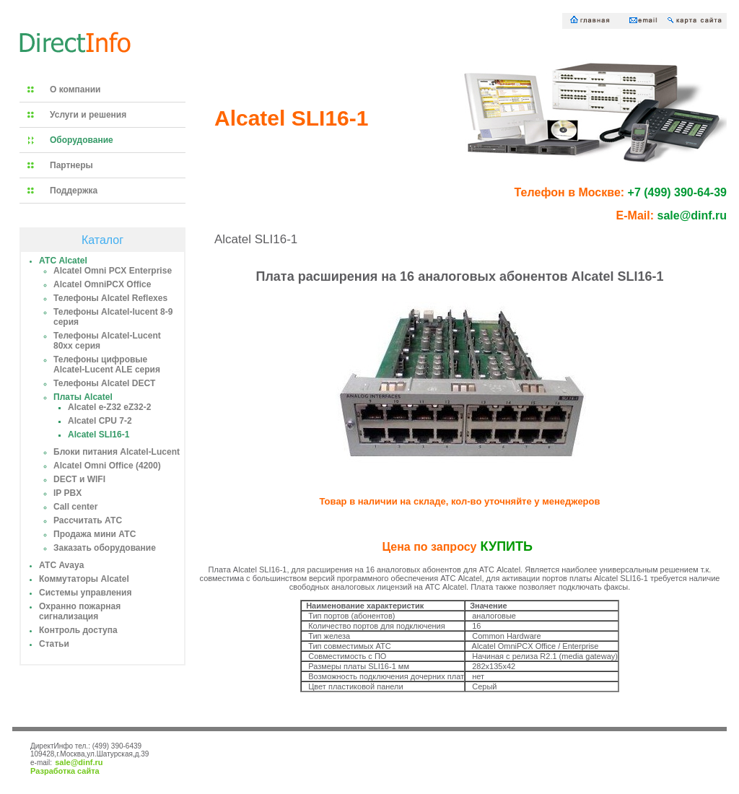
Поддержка (73, 191)
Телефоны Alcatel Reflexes (110, 298)
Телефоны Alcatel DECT (104, 383)
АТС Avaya (61, 565)
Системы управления (85, 593)
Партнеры (71, 165)
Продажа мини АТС (94, 534)
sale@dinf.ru (78, 762)
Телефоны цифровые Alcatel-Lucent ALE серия (106, 364)
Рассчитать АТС (87, 520)
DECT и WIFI (79, 479)
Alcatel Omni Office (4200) (107, 466)
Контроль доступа (78, 630)
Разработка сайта (65, 771)
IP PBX (67, 493)
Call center (75, 507)
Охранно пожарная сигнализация (80, 611)
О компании (75, 89)
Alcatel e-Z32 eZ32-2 (109, 407)
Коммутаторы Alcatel (84, 579)
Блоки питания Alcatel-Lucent (116, 452)
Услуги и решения (88, 115)
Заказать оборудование (104, 548)
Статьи (54, 644)
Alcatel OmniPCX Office (102, 284)
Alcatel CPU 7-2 (100, 421)
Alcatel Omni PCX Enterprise (112, 271)
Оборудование (81, 140)
